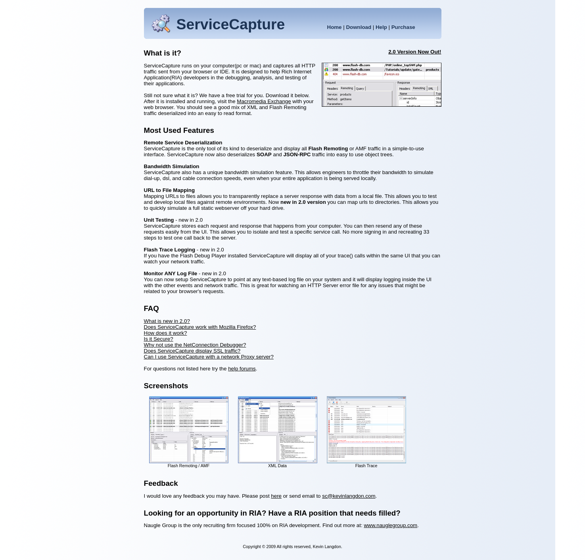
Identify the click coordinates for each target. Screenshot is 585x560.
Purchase (403, 27)
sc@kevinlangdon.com (348, 496)
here (276, 496)
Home (334, 27)
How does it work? (165, 333)
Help (381, 27)
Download (358, 27)
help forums (242, 369)
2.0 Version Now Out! (414, 52)
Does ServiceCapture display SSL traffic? (192, 351)
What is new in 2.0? (167, 321)
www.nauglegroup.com (390, 525)
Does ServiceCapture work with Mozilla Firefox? (200, 327)
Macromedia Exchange (264, 101)
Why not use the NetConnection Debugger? (195, 345)
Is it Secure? (158, 339)
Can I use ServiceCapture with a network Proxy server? (209, 357)
